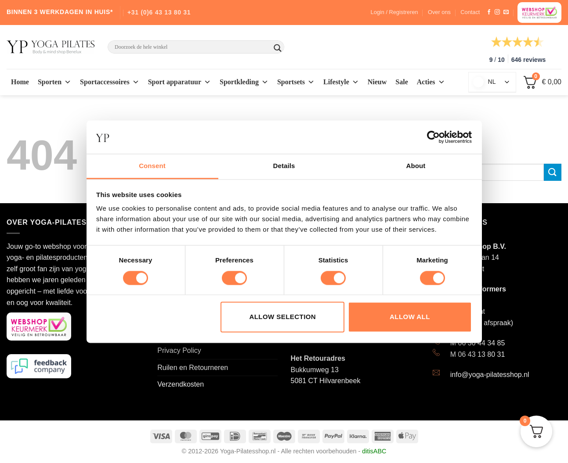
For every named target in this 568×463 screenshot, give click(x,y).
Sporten (54, 82)
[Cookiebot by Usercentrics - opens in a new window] (433, 137)
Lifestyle (341, 82)
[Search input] (192, 47)
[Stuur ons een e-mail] (506, 12)
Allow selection (282, 317)
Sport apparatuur (179, 82)
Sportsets (296, 82)
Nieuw (377, 82)
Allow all (410, 317)
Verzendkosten (180, 384)
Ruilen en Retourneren (192, 367)
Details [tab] (284, 166)
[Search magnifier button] (277, 48)
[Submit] (552, 172)
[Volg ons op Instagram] (497, 12)
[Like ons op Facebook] (489, 12)
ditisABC (374, 451)
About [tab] (416, 166)
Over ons (439, 12)
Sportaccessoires (109, 82)
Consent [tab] (152, 166)
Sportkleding (244, 82)
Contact (470, 12)
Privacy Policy (179, 350)
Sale (401, 82)
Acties (431, 82)
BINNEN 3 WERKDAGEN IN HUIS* (60, 11)
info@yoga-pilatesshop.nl (489, 374)
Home (20, 82)
